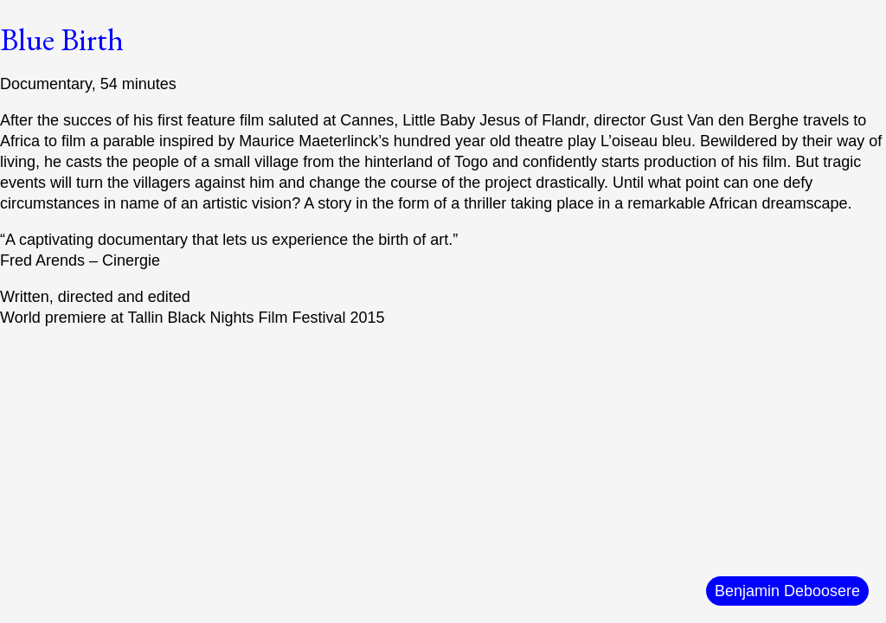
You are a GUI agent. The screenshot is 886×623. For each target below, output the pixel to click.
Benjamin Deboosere (787, 591)
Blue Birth (62, 39)
